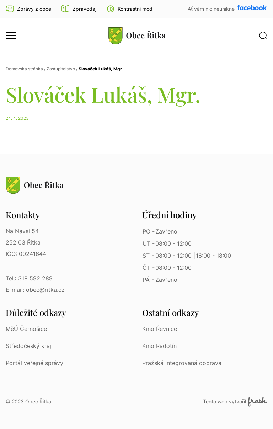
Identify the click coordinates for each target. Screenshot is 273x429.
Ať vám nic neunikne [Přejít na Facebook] (212, 9)
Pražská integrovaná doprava (181, 362)
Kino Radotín (159, 345)
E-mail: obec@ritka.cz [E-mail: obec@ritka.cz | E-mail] (35, 289)
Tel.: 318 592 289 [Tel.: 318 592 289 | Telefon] (29, 278)
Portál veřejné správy (34, 362)
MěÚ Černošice (26, 328)
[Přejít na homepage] (137, 35)
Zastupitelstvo (61, 68)
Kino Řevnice (159, 328)
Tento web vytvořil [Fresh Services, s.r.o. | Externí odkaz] (235, 402)
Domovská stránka (24, 68)
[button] (129, 9)
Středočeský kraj (28, 345)
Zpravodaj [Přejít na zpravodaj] (78, 9)
